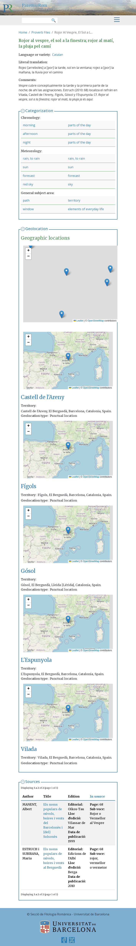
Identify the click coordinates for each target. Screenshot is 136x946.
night (26, 142)
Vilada (29, 749)
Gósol (28, 571)
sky (70, 184)
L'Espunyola (36, 660)
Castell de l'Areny (43, 397)
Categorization (39, 110)
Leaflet (78, 320)
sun (25, 167)
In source (97, 796)
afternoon (30, 134)
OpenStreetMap (96, 320)
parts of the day (79, 125)
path (26, 200)
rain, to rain (31, 158)
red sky (28, 184)
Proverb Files (40, 32)
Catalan (57, 54)
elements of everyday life (86, 209)
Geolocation (36, 228)
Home (23, 32)
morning (29, 125)
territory (74, 200)
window (28, 209)
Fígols (28, 486)
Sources (32, 781)
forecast (29, 176)
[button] (61, 314)
